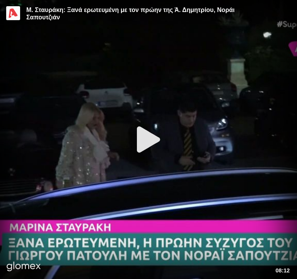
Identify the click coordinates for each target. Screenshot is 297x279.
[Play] (148, 139)
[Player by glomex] (23, 267)
